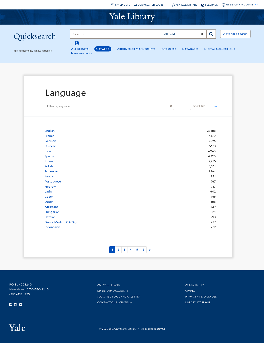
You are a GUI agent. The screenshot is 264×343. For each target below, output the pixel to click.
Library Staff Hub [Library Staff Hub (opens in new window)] (198, 302)
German (50, 141)
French (49, 136)
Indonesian (52, 227)
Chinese (50, 146)
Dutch (49, 201)
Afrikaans (51, 207)
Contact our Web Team (114, 302)
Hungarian (52, 212)
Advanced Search (235, 33)
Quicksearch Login (148, 5)
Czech (49, 196)
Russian (50, 161)
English (50, 130)
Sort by (199, 106)
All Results (80, 49)
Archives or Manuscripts (136, 49)
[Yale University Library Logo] (132, 17)
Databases (190, 49)
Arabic (49, 176)
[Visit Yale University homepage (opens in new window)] (17, 326)
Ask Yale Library (184, 5)
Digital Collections (219, 49)
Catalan (50, 217)
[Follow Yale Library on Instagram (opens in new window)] (15, 304)
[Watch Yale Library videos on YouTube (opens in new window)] (20, 304)
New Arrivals (81, 53)
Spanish (50, 156)
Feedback (209, 5)
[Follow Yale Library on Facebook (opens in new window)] (10, 304)
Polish (49, 166)
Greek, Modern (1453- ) (61, 222)
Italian (49, 151)
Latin (48, 191)
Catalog (102, 49)
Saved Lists (120, 4)
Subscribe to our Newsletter (118, 296)
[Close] (219, 83)
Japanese (51, 171)
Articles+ (169, 49)
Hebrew (50, 186)
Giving (190, 290)
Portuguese (53, 181)
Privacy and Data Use (201, 296)
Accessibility (194, 284)
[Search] (116, 34)
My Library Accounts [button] (238, 5)
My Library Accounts (112, 290)
